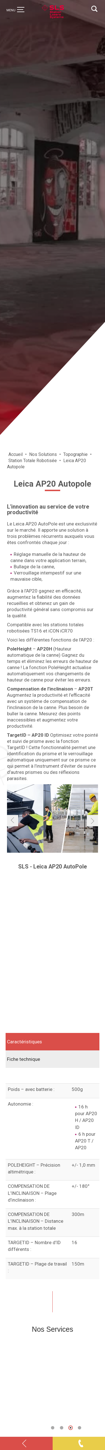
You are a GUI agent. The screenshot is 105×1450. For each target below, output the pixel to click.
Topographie (75, 454)
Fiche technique (23, 1059)
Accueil (15, 454)
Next (95, 1383)
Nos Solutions (43, 454)
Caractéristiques (24, 1041)
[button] (52, 1428)
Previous (10, 1383)
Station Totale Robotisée (32, 460)
